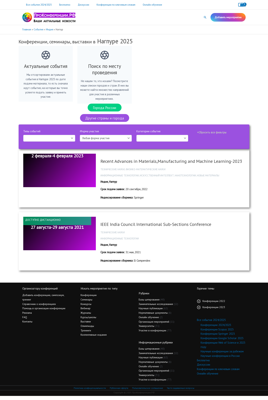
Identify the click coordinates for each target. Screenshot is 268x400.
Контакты (27, 325)
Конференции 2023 (213, 311)
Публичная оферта (118, 392)
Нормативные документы (153, 316)
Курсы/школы (88, 321)
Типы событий (31, 133)
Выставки (86, 325)
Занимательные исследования (156, 308)
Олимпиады (87, 330)
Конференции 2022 (213, 304)
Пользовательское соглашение (147, 392)
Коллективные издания (94, 338)
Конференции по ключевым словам (106, 4)
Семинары (86, 303)
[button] (205, 17)
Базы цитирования (149, 303)
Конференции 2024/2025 (216, 329)
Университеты (146, 330)
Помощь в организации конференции (43, 312)
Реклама (27, 316)
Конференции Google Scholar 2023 (222, 342)
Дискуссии (77, 4)
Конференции (89, 299)
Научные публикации (151, 312)
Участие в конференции (152, 334)
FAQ (24, 321)
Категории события (148, 133)
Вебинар (85, 312)
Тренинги (86, 334)
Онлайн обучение (140, 4)
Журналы (86, 316)
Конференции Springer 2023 (218, 337)
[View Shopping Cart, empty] (242, 5)
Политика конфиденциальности (89, 392)
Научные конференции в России (220, 359)
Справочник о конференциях (39, 307)
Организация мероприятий (154, 325)
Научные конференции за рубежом (222, 355)
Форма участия (89, 133)
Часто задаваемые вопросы (180, 392)
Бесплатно (60, 4)
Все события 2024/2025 (37, 4)
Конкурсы (86, 307)
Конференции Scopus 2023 (217, 333)
